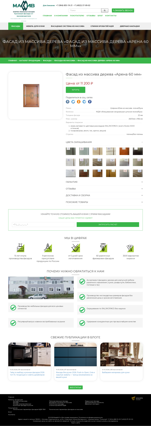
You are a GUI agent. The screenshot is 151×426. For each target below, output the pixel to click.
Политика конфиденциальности (91, 417)
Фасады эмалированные (22, 404)
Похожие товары (77, 202)
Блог (10, 412)
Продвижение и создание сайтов (137, 398)
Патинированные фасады (58, 401)
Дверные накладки (92, 404)
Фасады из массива (20, 401)
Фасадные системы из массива (60, 402)
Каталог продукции (15, 400)
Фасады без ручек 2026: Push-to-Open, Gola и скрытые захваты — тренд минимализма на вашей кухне (75, 374)
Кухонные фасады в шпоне (23, 405)
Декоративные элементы (94, 402)
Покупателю (13, 408)
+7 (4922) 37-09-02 (84, 5)
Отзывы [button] (90, 16)
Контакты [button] (110, 16)
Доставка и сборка (78, 195)
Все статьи (75, 387)
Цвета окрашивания (79, 142)
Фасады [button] (15, 26)
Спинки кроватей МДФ (57, 405)
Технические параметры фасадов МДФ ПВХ (29, 409)
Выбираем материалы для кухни (116, 372)
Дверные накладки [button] (130, 26)
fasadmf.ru (57, 417)
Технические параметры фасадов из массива (66, 409)
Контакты (11, 415)
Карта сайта (75, 423)
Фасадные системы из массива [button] (67, 26)
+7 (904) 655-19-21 (65, 5)
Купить (75, 90)
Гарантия (71, 182)
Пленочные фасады (56, 404)
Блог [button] (100, 16)
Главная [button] (47, 16)
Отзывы (71, 188)
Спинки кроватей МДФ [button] (102, 26)
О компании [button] (61, 16)
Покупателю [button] (77, 16)
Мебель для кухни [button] (35, 26)
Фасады (16, 402)
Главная (11, 397)
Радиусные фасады (92, 401)
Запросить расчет (108, 224)
